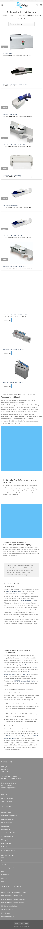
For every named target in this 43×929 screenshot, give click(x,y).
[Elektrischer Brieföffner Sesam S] (21, 162)
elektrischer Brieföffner (14, 591)
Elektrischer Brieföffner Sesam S (12, 175)
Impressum (4, 861)
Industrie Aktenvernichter (9, 815)
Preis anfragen (7, 320)
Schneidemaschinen (7, 836)
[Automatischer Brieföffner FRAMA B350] (21, 131)
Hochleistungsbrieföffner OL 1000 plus (13, 382)
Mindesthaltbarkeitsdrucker (10, 906)
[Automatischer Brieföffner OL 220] (21, 101)
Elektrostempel (6, 843)
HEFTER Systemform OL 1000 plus (24, 681)
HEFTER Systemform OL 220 (27, 600)
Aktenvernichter (6, 812)
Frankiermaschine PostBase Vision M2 (13, 895)
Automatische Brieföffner (9, 833)
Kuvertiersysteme (6, 822)
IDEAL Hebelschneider (8, 850)
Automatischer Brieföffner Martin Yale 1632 (15, 84)
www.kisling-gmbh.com (8, 787)
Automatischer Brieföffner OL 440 (12, 236)
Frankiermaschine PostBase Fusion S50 (13, 902)
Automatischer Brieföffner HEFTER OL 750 (15, 315)
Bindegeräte (5, 840)
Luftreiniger (5, 847)
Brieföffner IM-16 (8, 53)
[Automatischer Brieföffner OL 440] (21, 223)
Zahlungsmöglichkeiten (8, 868)
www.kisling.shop (6, 785)
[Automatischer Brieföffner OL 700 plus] (21, 336)
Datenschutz (5, 874)
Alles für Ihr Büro (6, 801)
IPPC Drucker (5, 913)
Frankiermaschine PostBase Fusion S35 (13, 899)
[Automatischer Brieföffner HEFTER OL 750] (21, 292)
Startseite (4, 15)
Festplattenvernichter (8, 916)
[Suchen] (37, 5)
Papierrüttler (5, 826)
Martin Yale (28, 665)
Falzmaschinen (5, 829)
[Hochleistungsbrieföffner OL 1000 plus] (21, 369)
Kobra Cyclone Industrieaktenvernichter (13, 892)
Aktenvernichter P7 (7, 909)
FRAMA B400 (26, 674)
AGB (2, 871)
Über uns (4, 794)
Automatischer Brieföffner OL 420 (12, 205)
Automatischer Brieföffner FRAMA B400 (14, 266)
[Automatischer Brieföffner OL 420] (21, 192)
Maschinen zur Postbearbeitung (17, 15)
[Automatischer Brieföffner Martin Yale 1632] (21, 71)
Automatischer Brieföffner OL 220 (12, 114)
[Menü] (2, 5)
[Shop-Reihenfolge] (21, 24)
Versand (3, 864)
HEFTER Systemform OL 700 (15, 736)
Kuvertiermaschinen (7, 819)
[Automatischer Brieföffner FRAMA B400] (21, 253)
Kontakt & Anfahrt (7, 798)
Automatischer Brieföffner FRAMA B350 (14, 145)
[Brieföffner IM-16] (21, 40)
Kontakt (3, 881)
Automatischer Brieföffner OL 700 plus (13, 349)
